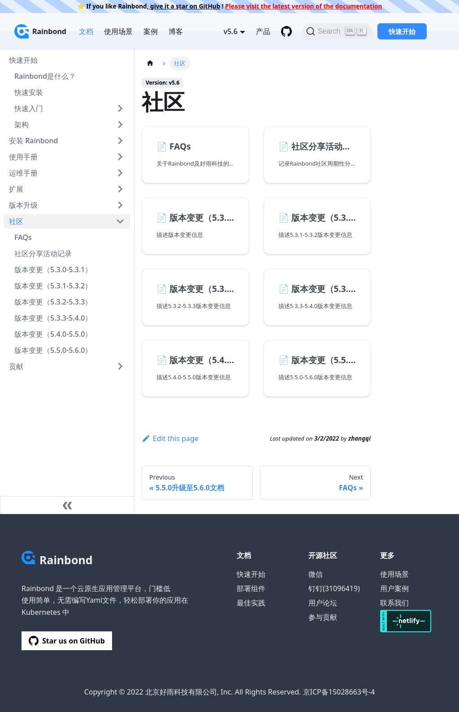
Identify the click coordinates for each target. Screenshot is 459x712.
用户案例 (394, 588)
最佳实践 (251, 603)
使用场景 (118, 31)
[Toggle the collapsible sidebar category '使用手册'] (120, 157)
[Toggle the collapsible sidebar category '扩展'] (120, 189)
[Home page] (150, 63)
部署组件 (251, 588)
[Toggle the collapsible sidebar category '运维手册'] (120, 173)
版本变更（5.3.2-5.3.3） (53, 302)
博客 (176, 31)
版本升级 (23, 205)
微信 (315, 574)
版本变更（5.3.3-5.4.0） (53, 318)
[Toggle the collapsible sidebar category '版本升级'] (120, 205)
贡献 (16, 366)
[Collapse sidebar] (67, 505)
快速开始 (402, 31)
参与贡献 (322, 617)
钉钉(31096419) (334, 588)
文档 (86, 31)
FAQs (23, 237)
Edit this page (170, 438)
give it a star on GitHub (185, 6)
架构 (21, 124)
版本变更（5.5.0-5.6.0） (53, 350)
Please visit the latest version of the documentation (303, 6)
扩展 (16, 189)
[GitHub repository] (286, 31)
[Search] (337, 31)
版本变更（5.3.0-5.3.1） (53, 270)
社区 (16, 221)
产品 (263, 31)
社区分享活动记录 (43, 253)
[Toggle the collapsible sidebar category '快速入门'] (120, 108)
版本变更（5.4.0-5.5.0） (53, 334)
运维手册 (23, 173)
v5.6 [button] (231, 31)
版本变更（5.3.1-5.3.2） (53, 286)
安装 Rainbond (33, 141)
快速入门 (28, 108)
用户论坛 (322, 603)
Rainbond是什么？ (45, 76)
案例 (150, 31)
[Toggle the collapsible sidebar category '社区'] (120, 221)
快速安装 (28, 92)
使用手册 (23, 157)
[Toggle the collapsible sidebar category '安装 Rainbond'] (120, 140)
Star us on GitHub (67, 641)
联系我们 (394, 603)
